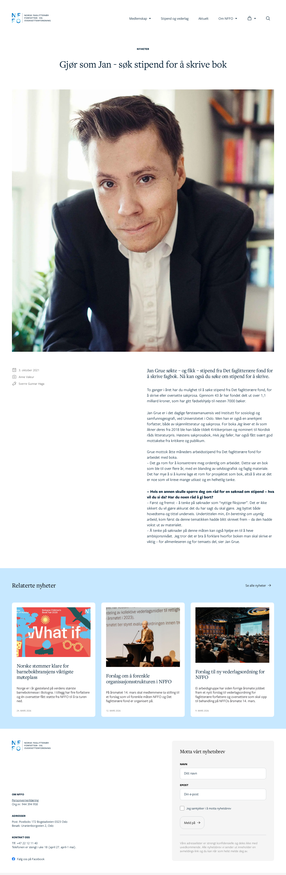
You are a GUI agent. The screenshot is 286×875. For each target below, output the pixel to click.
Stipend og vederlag (174, 18)
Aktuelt (203, 18)
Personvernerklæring (25, 802)
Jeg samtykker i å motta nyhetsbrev (205, 810)
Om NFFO (227, 18)
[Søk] (268, 18)
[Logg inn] (251, 18)
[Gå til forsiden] (31, 18)
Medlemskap (140, 18)
